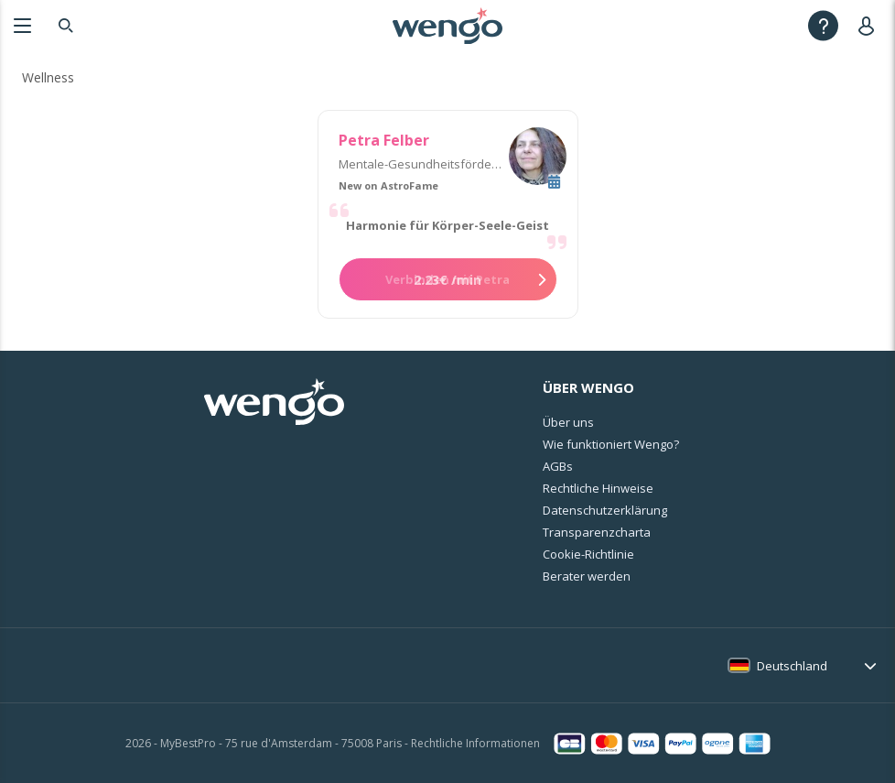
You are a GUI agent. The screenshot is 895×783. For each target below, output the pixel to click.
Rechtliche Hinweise (598, 488)
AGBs (558, 466)
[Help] (823, 25)
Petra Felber (384, 140)
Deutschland (792, 666)
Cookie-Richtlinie (588, 554)
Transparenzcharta (597, 532)
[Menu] (22, 25)
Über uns (568, 422)
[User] (870, 25)
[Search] (66, 25)
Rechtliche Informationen (475, 743)
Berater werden (587, 576)
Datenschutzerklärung (605, 510)
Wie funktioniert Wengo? (611, 444)
